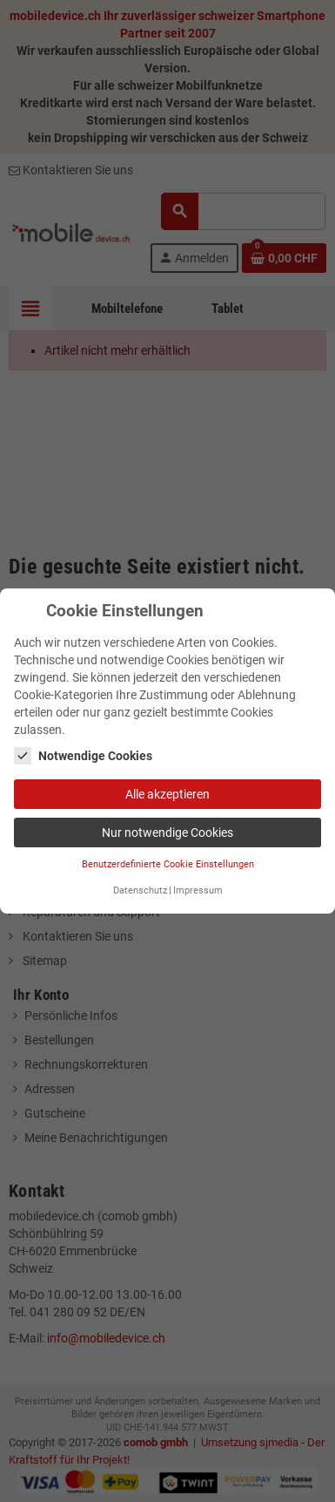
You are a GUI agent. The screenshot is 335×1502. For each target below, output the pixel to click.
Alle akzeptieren (167, 794)
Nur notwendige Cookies (167, 832)
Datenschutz (140, 890)
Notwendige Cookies (83, 756)
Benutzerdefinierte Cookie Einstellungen (168, 864)
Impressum (198, 890)
